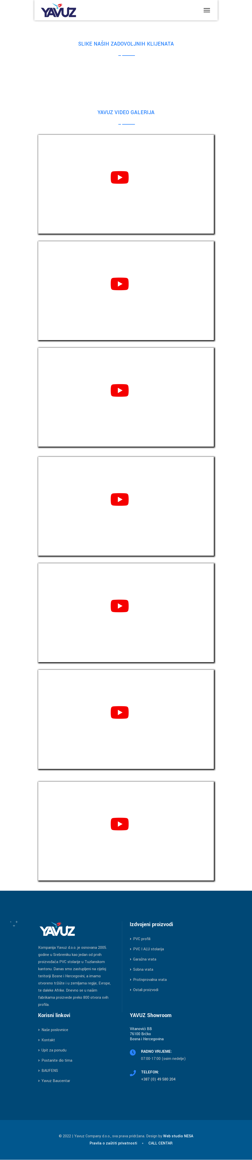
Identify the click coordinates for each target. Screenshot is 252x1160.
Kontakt (46, 1040)
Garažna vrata (143, 959)
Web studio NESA (178, 1136)
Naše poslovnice (53, 1030)
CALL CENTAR (160, 1143)
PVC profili (140, 939)
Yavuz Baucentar (54, 1081)
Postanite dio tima (55, 1060)
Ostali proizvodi (144, 990)
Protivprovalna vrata (148, 979)
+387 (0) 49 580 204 (158, 1079)
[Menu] (207, 10)
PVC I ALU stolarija (147, 949)
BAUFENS (48, 1070)
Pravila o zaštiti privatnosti (113, 1143)
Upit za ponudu (52, 1050)
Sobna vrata (141, 969)
